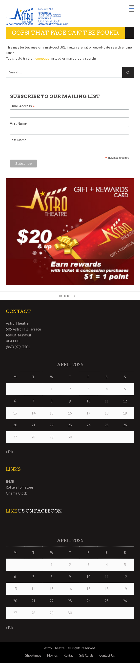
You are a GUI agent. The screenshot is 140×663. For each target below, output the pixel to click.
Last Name (18, 140)
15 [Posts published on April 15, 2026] (52, 413)
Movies (52, 655)
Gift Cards (86, 655)
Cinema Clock (16, 493)
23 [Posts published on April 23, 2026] (70, 425)
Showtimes (33, 655)
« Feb (9, 452)
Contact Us (107, 655)
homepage (42, 58)
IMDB (10, 481)
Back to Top (68, 296)
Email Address (22, 106)
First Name (18, 123)
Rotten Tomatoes (20, 487)
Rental (68, 655)
